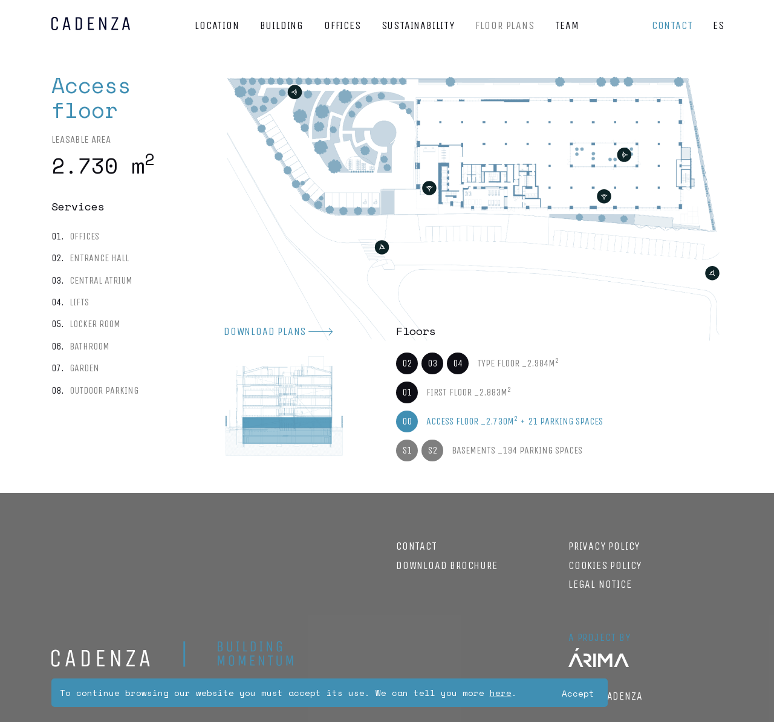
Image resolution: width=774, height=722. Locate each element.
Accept (578, 693)
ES (718, 25)
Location (217, 25)
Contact (672, 25)
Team (567, 25)
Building (282, 25)
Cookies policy (605, 565)
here (501, 692)
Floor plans (505, 25)
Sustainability (418, 25)
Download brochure (447, 565)
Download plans (265, 331)
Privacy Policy (604, 546)
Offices (342, 25)
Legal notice (600, 584)
